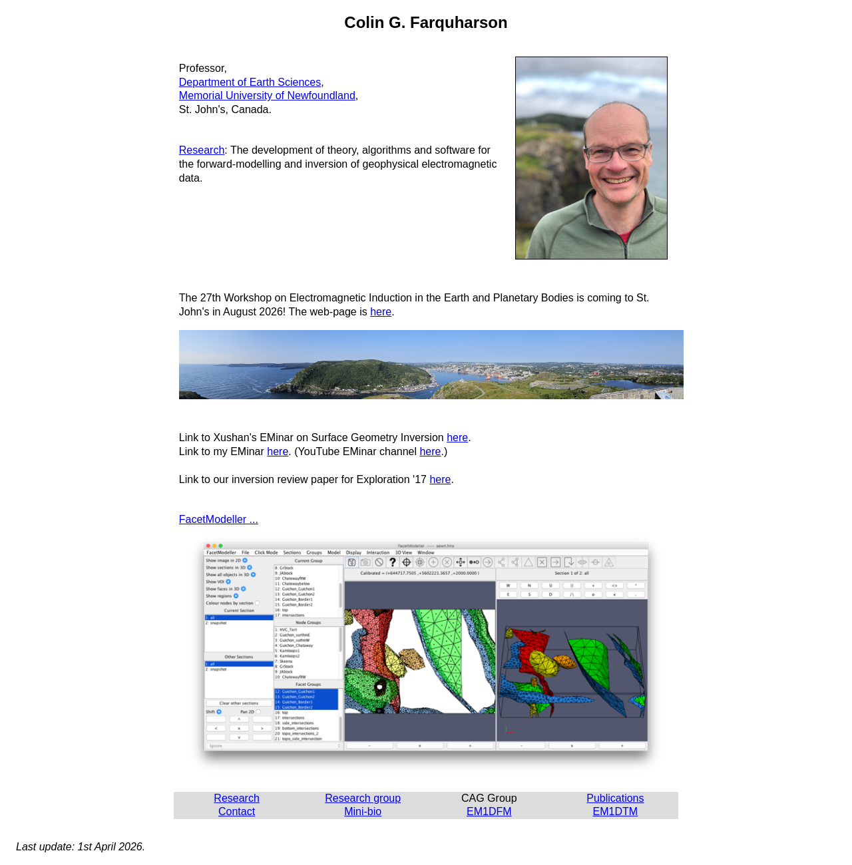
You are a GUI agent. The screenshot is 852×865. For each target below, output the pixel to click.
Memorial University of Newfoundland (267, 95)
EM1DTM (615, 811)
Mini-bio (362, 811)
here (380, 311)
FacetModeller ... (218, 519)
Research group (363, 798)
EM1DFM (489, 811)
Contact (236, 811)
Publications (615, 798)
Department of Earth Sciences (250, 82)
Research (201, 150)
